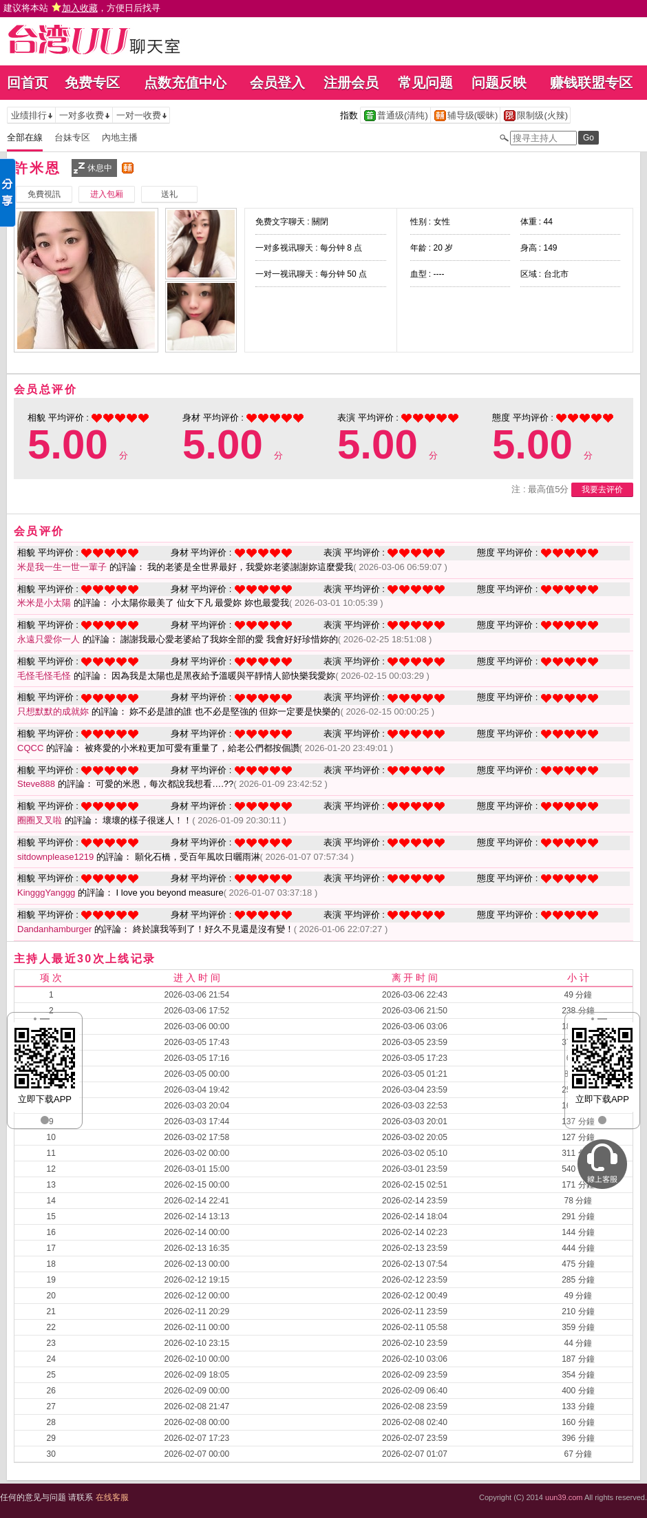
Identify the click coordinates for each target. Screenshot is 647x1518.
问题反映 (499, 82)
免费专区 (92, 82)
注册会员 (351, 82)
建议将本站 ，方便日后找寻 (81, 8)
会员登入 (277, 82)
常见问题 (425, 82)
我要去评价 (602, 489)
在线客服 (112, 1497)
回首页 (27, 82)
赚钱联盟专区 (591, 82)
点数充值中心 (185, 82)
